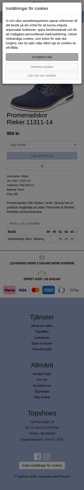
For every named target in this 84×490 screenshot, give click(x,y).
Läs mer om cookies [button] (42, 75)
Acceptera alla (42, 57)
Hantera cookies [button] (42, 67)
